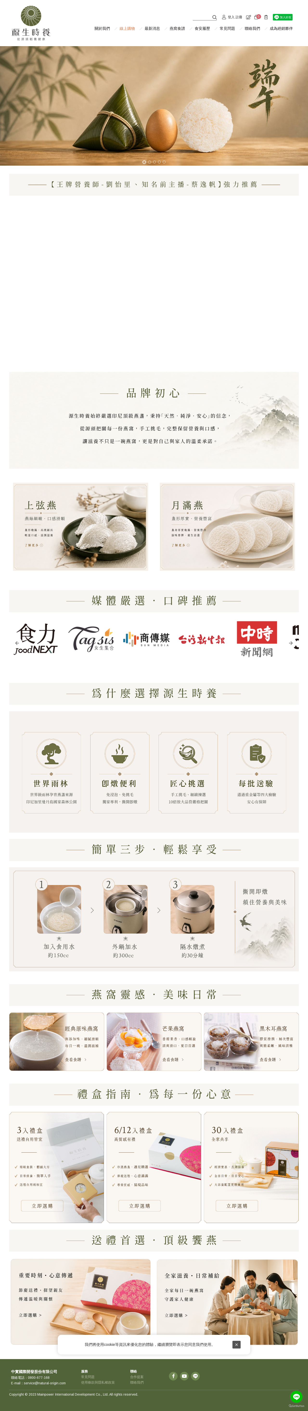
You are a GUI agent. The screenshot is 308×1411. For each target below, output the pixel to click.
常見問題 (88, 1377)
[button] (17, 642)
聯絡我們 (137, 1382)
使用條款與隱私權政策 (98, 1382)
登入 (231, 17)
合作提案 (137, 1377)
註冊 (239, 17)
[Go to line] (296, 1397)
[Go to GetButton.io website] (296, 1406)
